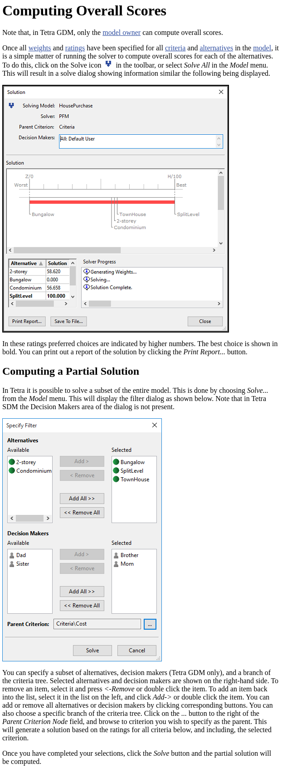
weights (40, 48)
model (262, 48)
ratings (75, 48)
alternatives (216, 48)
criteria (175, 48)
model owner (121, 32)
